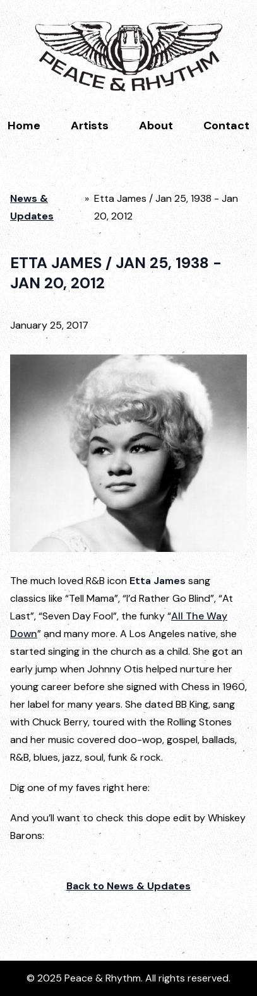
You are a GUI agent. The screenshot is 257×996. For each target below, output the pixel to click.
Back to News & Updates (128, 886)
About (156, 125)
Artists (90, 125)
